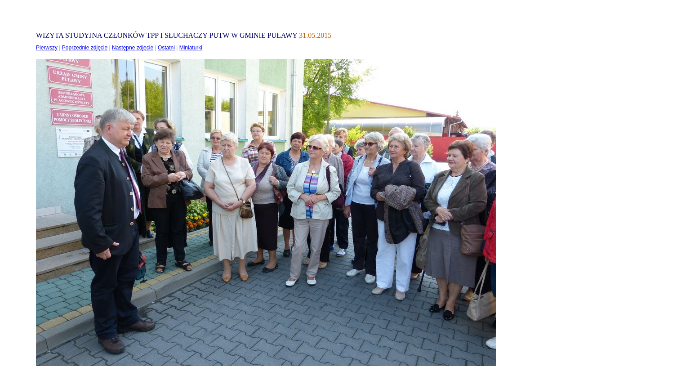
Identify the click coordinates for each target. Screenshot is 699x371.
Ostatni (166, 48)
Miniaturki (190, 48)
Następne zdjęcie (132, 48)
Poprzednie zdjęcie (84, 48)
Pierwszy (47, 48)
